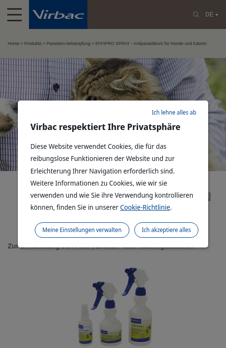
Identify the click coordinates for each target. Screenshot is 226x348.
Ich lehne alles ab (174, 112)
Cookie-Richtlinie (145, 207)
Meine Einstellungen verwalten (82, 230)
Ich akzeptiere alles (166, 230)
